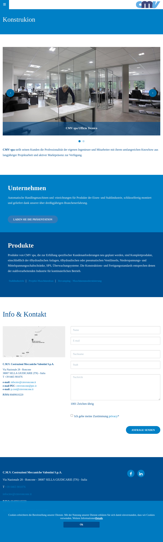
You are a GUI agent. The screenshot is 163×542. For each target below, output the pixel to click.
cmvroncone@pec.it (26, 386)
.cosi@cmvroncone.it (22, 389)
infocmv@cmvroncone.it (23, 382)
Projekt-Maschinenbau (42, 281)
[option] (81, 91)
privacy (113, 416)
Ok (81, 524)
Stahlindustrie (17, 281)
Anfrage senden (143, 430)
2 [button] (83, 141)
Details (99, 518)
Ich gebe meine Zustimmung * (95, 416)
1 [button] (79, 141)
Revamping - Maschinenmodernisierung (81, 281)
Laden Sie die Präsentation (33, 219)
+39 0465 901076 (15, 486)
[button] (10, 93)
